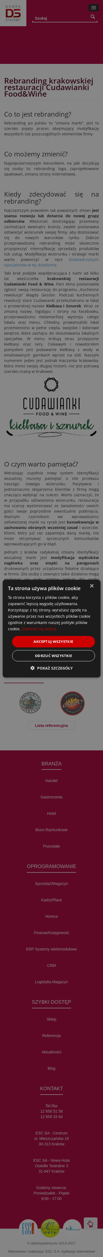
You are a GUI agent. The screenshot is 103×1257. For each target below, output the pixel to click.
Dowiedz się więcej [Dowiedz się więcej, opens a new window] (39, 628)
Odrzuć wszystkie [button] (53, 655)
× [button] (92, 586)
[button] (51, 668)
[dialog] (51, 628)
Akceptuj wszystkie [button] (53, 641)
